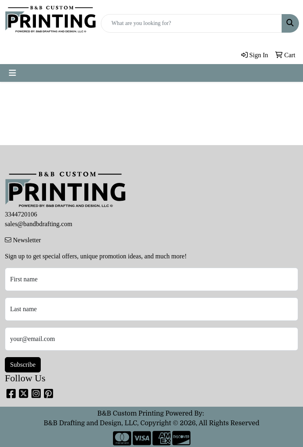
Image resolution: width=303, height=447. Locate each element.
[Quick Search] (191, 23)
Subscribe (23, 364)
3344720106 (21, 214)
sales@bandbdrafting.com (38, 223)
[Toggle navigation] (12, 73)
